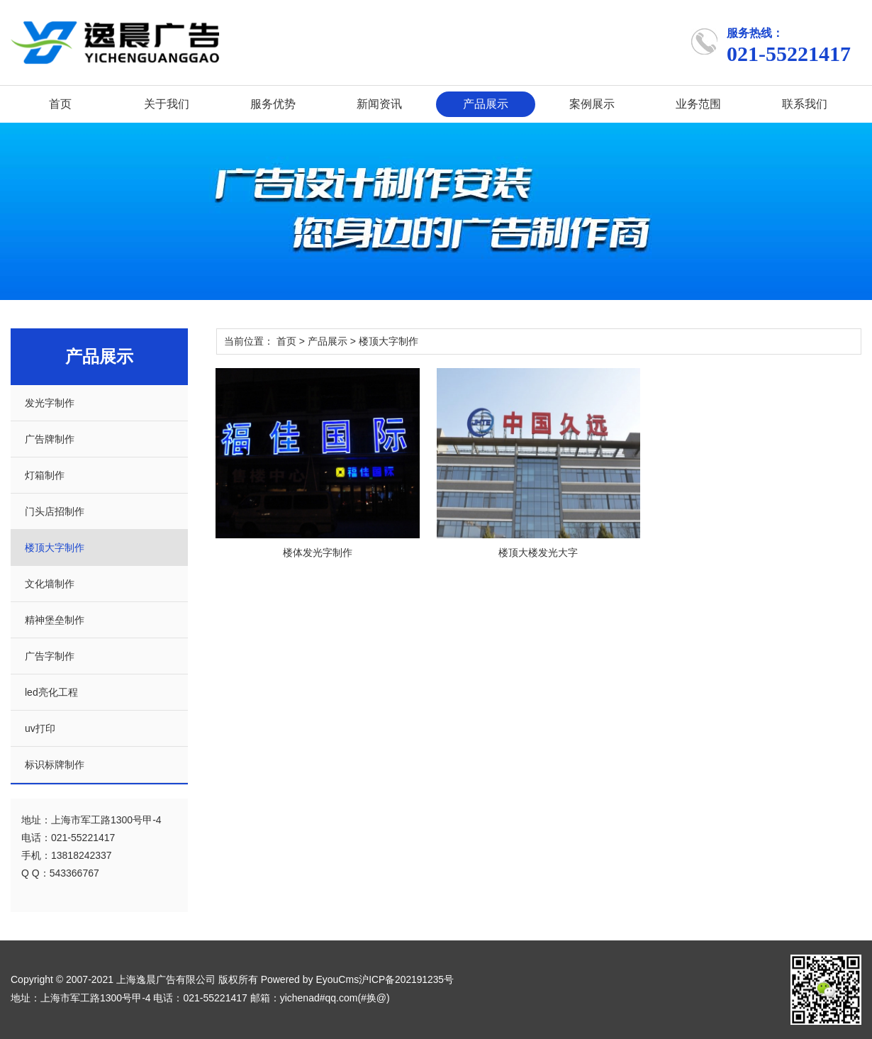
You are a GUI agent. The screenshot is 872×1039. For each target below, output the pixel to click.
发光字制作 (49, 403)
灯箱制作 (45, 475)
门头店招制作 (54, 511)
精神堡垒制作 (54, 620)
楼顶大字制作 (54, 547)
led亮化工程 (51, 692)
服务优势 (273, 104)
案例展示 (592, 104)
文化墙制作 (49, 583)
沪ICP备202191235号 (406, 979)
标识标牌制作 (54, 764)
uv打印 (40, 728)
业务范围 (698, 104)
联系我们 (804, 104)
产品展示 (485, 104)
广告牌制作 (49, 439)
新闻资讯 (379, 104)
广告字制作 (49, 656)
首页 (60, 104)
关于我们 (166, 104)
